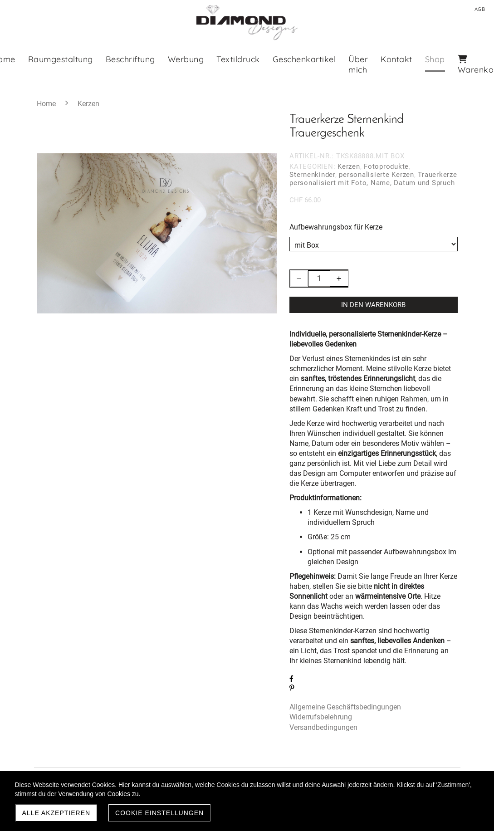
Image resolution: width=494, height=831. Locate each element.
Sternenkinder (312, 175)
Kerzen (348, 166)
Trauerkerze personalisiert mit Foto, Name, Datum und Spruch (373, 179)
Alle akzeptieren (56, 812)
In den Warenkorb (373, 305)
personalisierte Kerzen (376, 175)
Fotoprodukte (386, 166)
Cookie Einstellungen (159, 812)
